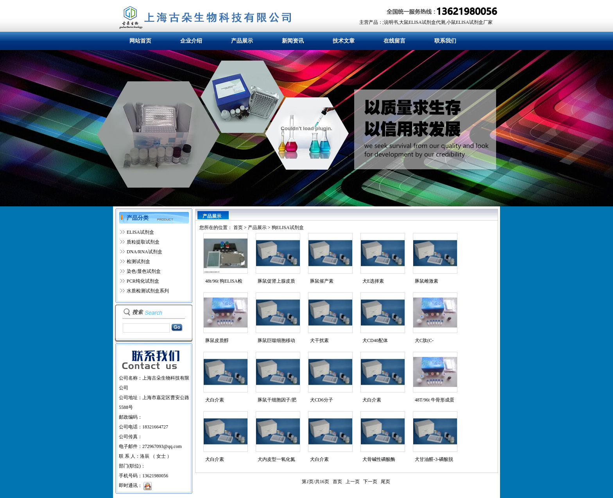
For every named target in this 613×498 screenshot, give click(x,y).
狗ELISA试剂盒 (288, 227)
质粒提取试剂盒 (143, 242)
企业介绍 (191, 41)
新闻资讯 (293, 41)
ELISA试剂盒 (140, 232)
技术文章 (344, 41)
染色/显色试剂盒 (144, 271)
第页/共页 (315, 481)
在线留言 (394, 41)
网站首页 (140, 41)
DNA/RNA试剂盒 (144, 251)
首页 (238, 227)
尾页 (385, 481)
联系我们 (445, 41)
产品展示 (242, 41)
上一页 (352, 481)
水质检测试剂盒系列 (148, 291)
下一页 (370, 481)
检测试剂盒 (138, 261)
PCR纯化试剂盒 (143, 281)
